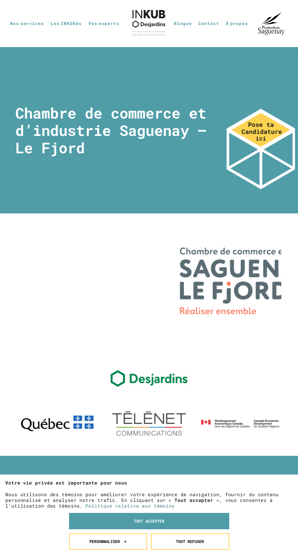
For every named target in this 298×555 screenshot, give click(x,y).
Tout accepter (149, 485)
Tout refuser (190, 505)
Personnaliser (107, 505)
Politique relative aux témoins (130, 470)
